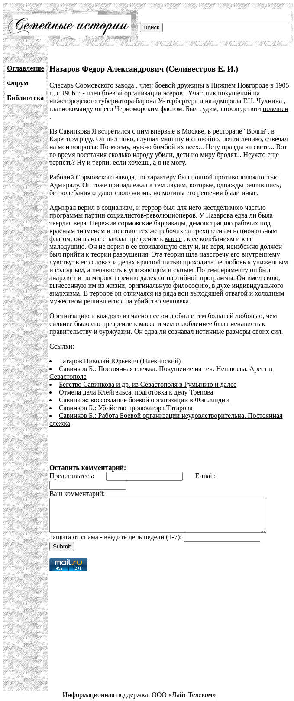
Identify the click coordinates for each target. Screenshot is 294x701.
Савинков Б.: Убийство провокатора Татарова (126, 400)
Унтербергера (177, 100)
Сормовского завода (104, 85)
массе (173, 231)
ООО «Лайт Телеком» (184, 693)
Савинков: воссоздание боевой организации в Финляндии (144, 392)
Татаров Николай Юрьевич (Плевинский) (120, 353)
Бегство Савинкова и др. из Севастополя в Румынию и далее (147, 376)
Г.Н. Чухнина (262, 100)
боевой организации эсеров (142, 93)
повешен (275, 108)
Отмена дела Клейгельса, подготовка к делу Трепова (136, 384)
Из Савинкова (69, 123)
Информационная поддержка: (107, 693)
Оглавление (25, 68)
